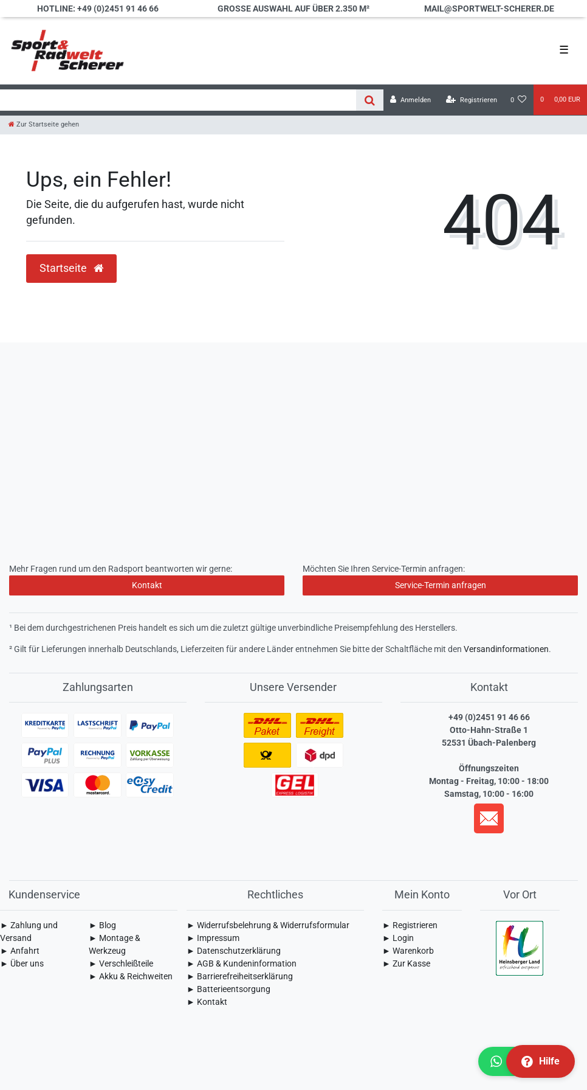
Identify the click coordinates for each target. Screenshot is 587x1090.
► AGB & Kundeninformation (242, 963)
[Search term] (178, 100)
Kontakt (147, 585)
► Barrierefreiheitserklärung (240, 976)
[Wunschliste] (519, 100)
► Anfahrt (19, 951)
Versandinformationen (506, 649)
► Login (398, 938)
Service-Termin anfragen (440, 585)
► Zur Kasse (406, 963)
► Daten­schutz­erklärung (234, 951)
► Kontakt (207, 1002)
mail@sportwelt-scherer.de (489, 8)
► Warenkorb (408, 951)
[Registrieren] (471, 100)
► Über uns (22, 963)
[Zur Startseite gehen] (44, 124)
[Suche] (369, 100)
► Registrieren (410, 925)
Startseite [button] (71, 268)
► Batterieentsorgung (228, 989)
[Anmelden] (410, 100)
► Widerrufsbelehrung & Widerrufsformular (268, 925)
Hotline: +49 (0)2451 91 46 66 (98, 8)
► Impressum (213, 938)
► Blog (102, 925)
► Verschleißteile (121, 963)
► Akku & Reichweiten (131, 976)
